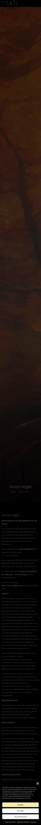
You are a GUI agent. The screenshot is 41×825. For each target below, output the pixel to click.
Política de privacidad (23, 822)
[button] (38, 783)
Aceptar (20, 805)
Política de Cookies (10, 822)
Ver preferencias (20, 817)
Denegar (20, 811)
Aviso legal (33, 822)
